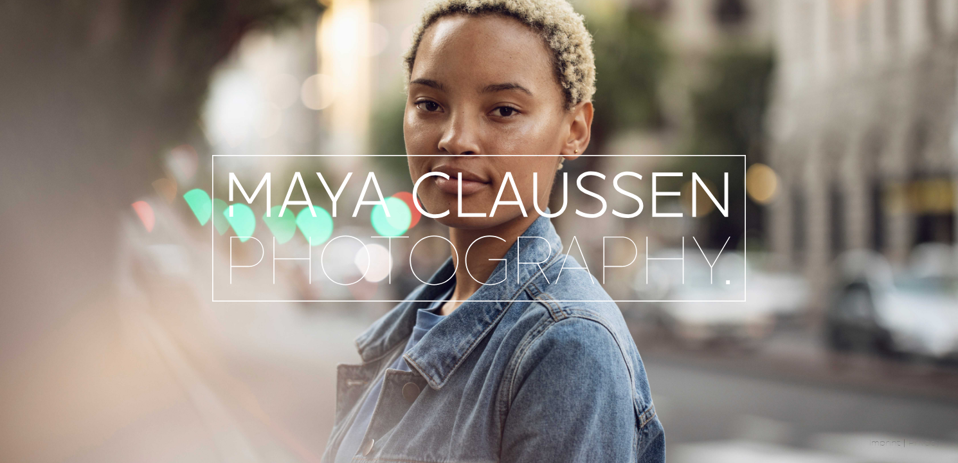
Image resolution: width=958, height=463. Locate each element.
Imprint (884, 443)
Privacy (924, 443)
